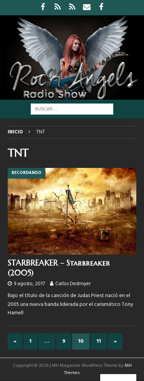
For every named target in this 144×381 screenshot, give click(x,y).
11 (98, 341)
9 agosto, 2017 (29, 284)
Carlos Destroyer (73, 284)
